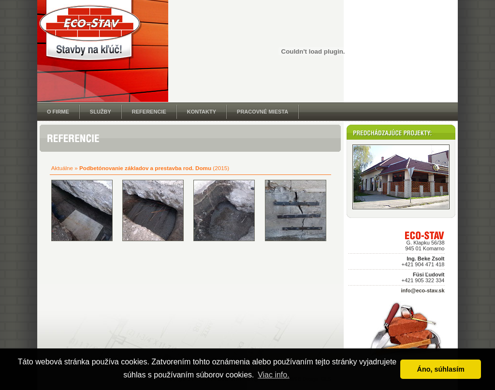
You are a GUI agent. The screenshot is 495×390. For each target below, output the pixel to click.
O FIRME (58, 112)
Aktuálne (62, 168)
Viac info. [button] (274, 375)
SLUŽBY (100, 112)
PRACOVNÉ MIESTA (262, 112)
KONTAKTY (201, 112)
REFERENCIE (149, 112)
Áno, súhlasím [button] (441, 369)
